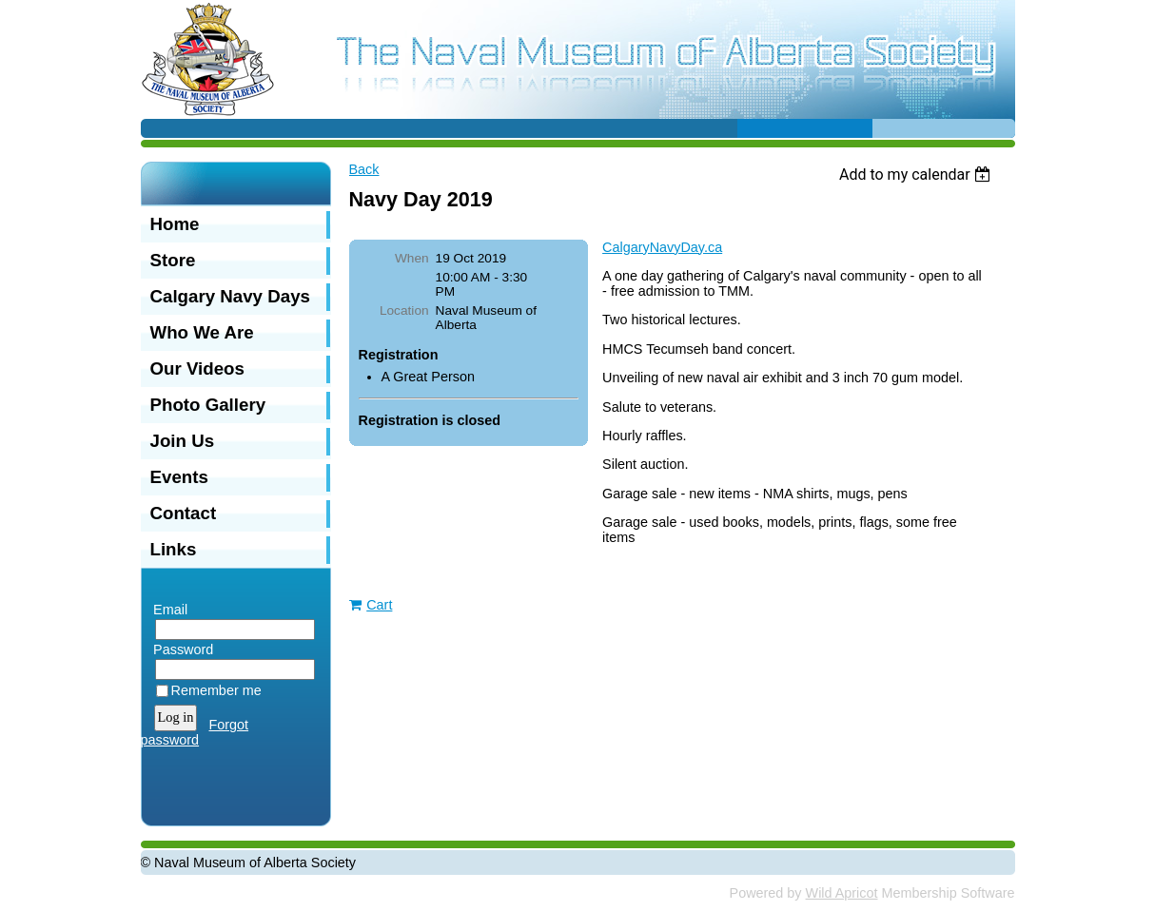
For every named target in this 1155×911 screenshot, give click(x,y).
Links (173, 549)
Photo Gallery (208, 405)
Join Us (182, 441)
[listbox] (917, 174)
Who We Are (202, 332)
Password (179, 649)
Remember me (216, 690)
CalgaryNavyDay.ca (662, 247)
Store (173, 260)
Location (404, 310)
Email (166, 609)
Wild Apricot (842, 893)
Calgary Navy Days (230, 296)
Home (175, 224)
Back (364, 169)
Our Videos (197, 368)
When (412, 258)
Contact (183, 513)
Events (179, 477)
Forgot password (195, 732)
